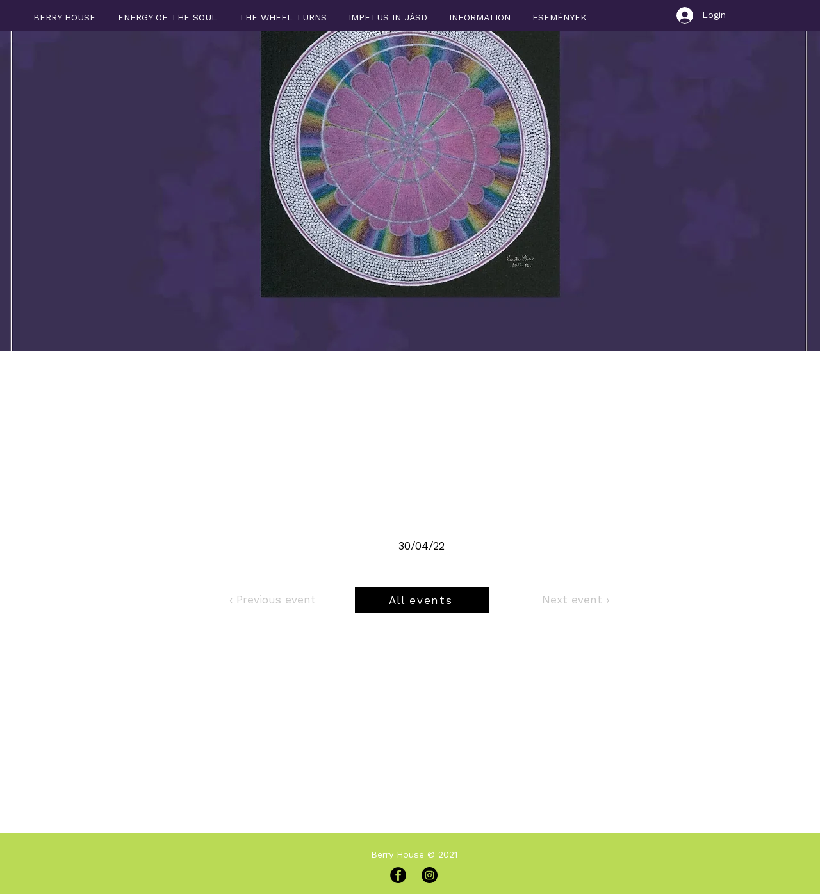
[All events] (422, 600)
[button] (479, 11)
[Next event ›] (575, 600)
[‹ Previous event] (272, 600)
